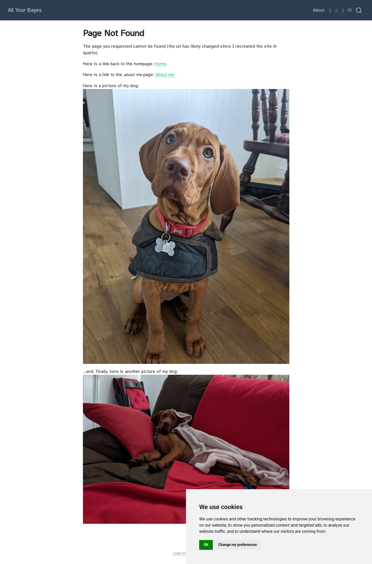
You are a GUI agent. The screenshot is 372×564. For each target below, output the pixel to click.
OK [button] (206, 545)
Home (160, 64)
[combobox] (359, 10)
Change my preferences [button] (237, 545)
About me (164, 74)
